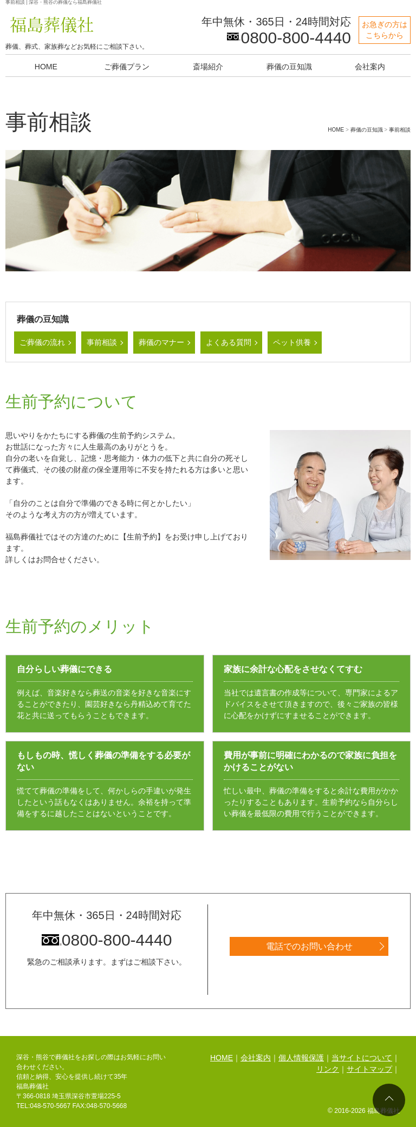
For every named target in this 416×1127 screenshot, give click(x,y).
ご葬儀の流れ (42, 342)
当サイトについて (362, 1057)
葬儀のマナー (161, 342)
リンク (327, 1069)
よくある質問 (228, 342)
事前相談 (102, 342)
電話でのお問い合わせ (309, 946)
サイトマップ (369, 1069)
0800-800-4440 (107, 940)
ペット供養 (292, 342)
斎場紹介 (208, 66)
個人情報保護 (301, 1057)
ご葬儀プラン (127, 66)
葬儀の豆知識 (289, 66)
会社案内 (370, 66)
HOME (46, 66)
